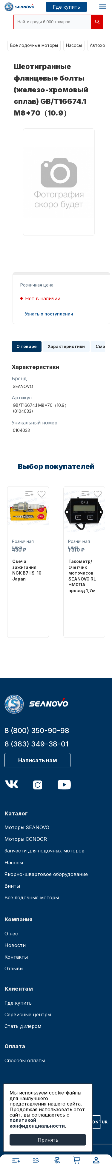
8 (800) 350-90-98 (36, 730)
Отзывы (13, 969)
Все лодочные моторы (34, 45)
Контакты (16, 957)
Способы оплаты (24, 1060)
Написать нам (37, 760)
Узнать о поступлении (49, 313)
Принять (48, 1140)
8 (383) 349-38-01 (36, 744)
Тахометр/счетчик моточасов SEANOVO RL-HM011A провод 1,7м (83, 576)
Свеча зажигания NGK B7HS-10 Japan (27, 570)
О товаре (26, 346)
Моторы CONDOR (25, 839)
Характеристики (66, 346)
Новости (15, 945)
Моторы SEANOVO (26, 827)
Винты (12, 886)
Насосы (74, 45)
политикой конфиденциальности (37, 1122)
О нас (11, 934)
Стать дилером (22, 1026)
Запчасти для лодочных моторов (44, 851)
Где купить (66, 7)
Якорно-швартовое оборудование (46, 874)
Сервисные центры (27, 1014)
